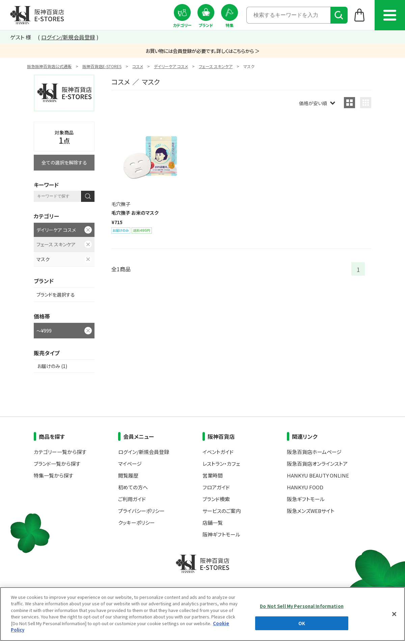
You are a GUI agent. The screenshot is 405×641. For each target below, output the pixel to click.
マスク (43, 259)
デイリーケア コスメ (171, 66)
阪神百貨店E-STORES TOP (37, 15)
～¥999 (44, 330)
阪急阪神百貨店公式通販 (49, 66)
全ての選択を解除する (64, 162)
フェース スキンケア (216, 66)
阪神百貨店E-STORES (102, 66)
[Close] (394, 614)
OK (301, 623)
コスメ (137, 66)
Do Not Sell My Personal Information (302, 606)
